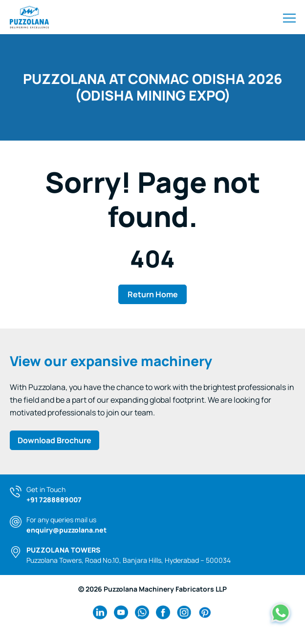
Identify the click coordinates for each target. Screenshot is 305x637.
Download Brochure (54, 440)
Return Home (153, 294)
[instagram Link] (184, 612)
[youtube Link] (121, 612)
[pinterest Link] (205, 612)
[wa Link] (142, 612)
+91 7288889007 (54, 499)
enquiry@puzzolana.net (66, 529)
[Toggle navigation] (289, 17)
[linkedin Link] (100, 612)
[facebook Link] (163, 612)
